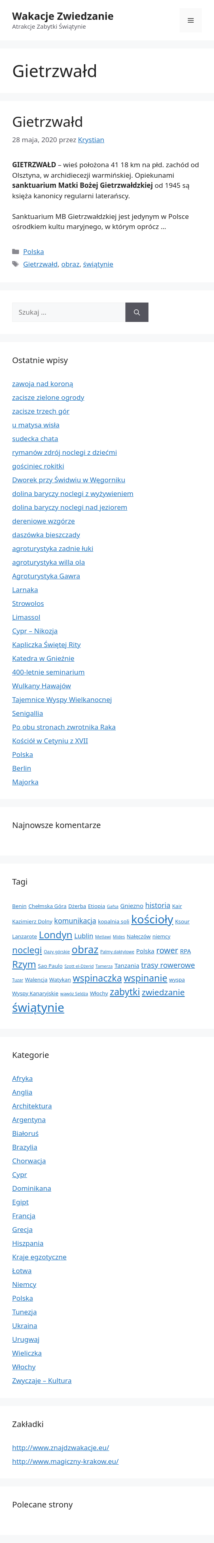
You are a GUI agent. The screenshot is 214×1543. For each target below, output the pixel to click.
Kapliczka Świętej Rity (46, 644)
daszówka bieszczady (46, 534)
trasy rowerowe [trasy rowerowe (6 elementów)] (168, 965)
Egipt (20, 1202)
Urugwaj (26, 1339)
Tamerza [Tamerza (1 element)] (103, 966)
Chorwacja (29, 1160)
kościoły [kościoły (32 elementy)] (152, 919)
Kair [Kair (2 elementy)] (177, 906)
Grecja (22, 1229)
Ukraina (24, 1325)
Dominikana (31, 1188)
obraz (70, 264)
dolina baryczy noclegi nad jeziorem (69, 507)
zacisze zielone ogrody (48, 397)
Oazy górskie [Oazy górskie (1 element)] (57, 951)
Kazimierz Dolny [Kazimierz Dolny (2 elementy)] (32, 921)
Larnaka (25, 589)
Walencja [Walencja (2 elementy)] (36, 979)
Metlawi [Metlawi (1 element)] (103, 937)
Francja (24, 1215)
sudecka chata (35, 438)
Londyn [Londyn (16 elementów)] (55, 934)
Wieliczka (27, 1353)
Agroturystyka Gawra (46, 575)
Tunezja (24, 1311)
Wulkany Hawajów (41, 685)
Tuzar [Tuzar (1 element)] (17, 980)
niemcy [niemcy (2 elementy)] (161, 936)
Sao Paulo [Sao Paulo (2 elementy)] (50, 965)
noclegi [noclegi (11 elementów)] (27, 950)
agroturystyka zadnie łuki (52, 548)
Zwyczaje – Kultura (42, 1380)
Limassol (26, 617)
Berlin (21, 768)
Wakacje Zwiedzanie (63, 16)
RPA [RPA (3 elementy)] (185, 951)
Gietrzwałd (47, 121)
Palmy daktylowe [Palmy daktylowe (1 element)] (117, 951)
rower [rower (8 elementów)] (167, 950)
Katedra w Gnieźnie (43, 658)
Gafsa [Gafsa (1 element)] (113, 906)
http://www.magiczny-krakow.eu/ (65, 1461)
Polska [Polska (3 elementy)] (145, 951)
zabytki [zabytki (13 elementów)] (125, 992)
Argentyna (29, 1119)
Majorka (25, 781)
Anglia (22, 1092)
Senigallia (27, 713)
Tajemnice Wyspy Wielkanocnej (62, 699)
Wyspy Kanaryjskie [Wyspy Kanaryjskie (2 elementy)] (35, 993)
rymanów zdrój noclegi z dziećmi (64, 452)
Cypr (19, 1174)
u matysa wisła (35, 424)
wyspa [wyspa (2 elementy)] (177, 979)
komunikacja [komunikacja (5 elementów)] (75, 920)
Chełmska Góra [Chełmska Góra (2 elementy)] (47, 906)
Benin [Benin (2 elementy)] (19, 906)
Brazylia (24, 1147)
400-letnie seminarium (48, 672)
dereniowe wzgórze (43, 521)
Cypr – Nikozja (35, 630)
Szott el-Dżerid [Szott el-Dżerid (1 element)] (78, 966)
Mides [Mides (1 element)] (119, 937)
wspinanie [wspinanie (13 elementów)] (145, 978)
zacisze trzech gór (41, 411)
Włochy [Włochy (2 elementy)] (99, 993)
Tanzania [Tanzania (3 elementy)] (126, 965)
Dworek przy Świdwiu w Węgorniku (68, 479)
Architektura (32, 1105)
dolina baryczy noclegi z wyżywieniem (72, 493)
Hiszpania (28, 1243)
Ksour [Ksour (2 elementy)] (182, 921)
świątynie (98, 264)
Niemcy (24, 1284)
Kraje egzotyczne (39, 1256)
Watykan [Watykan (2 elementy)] (60, 979)
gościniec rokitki (38, 466)
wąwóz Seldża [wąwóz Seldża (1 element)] (74, 993)
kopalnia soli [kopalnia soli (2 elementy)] (113, 921)
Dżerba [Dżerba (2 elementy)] (77, 906)
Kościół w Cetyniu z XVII (50, 740)
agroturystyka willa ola (48, 562)
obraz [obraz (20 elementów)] (85, 949)
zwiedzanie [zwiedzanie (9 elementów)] (163, 992)
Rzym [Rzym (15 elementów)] (24, 964)
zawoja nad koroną (42, 383)
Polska (33, 251)
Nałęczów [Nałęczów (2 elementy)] (138, 936)
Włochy (24, 1366)
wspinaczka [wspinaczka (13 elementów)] (97, 978)
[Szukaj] (136, 312)
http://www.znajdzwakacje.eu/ (60, 1447)
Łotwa (22, 1270)
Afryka (22, 1078)
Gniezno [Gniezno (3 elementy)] (131, 906)
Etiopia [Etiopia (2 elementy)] (96, 906)
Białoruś (25, 1133)
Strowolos (28, 603)
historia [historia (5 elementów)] (157, 905)
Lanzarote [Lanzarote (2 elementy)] (24, 936)
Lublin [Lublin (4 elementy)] (83, 935)
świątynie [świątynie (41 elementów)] (38, 1007)
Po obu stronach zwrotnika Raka (64, 727)
